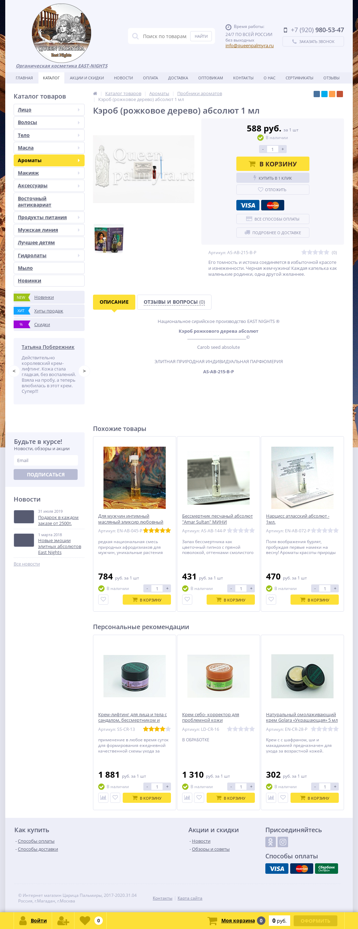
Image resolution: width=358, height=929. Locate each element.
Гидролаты (49, 255)
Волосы (49, 122)
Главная (24, 77)
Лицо (49, 109)
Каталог (51, 77)
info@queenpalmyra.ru (249, 45)
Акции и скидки (87, 77)
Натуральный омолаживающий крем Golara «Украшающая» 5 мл (302, 717)
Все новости (27, 564)
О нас (269, 77)
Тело (49, 135)
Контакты (243, 77)
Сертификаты (299, 77)
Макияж (49, 173)
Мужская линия (49, 229)
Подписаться (46, 474)
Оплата (150, 77)
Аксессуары (49, 185)
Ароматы (49, 160)
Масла (49, 147)
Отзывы (331, 77)
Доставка (178, 77)
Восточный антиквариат (34, 201)
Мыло (25, 268)
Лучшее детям (36, 242)
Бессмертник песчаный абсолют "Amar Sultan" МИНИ (217, 519)
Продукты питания (49, 217)
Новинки (29, 280)
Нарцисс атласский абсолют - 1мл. (297, 519)
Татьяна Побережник (48, 347)
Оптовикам (210, 77)
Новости (123, 77)
